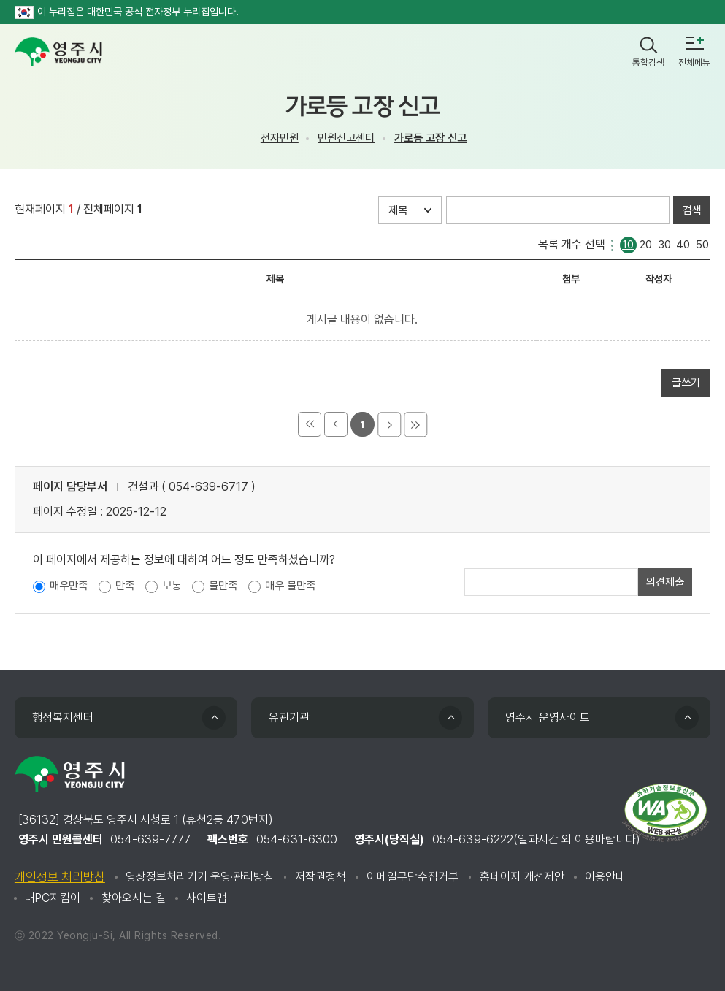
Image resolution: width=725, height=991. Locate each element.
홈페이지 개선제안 (522, 877)
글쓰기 (686, 382)
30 (664, 243)
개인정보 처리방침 (60, 877)
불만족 (223, 585)
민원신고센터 (346, 138)
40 (683, 243)
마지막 (415, 424)
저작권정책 (320, 877)
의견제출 (665, 582)
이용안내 (605, 877)
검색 (692, 210)
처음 (309, 424)
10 (628, 243)
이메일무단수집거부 (413, 877)
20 (646, 243)
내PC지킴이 (52, 898)
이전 (336, 424)
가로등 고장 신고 (430, 138)
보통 (171, 585)
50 (702, 243)
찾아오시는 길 (133, 898)
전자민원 (280, 138)
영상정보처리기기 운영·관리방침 (200, 877)
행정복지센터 (62, 717)
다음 (389, 424)
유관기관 (289, 717)
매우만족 (69, 585)
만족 (124, 585)
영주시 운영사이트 (547, 717)
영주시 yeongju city (58, 51)
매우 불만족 (290, 585)
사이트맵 (206, 898)
